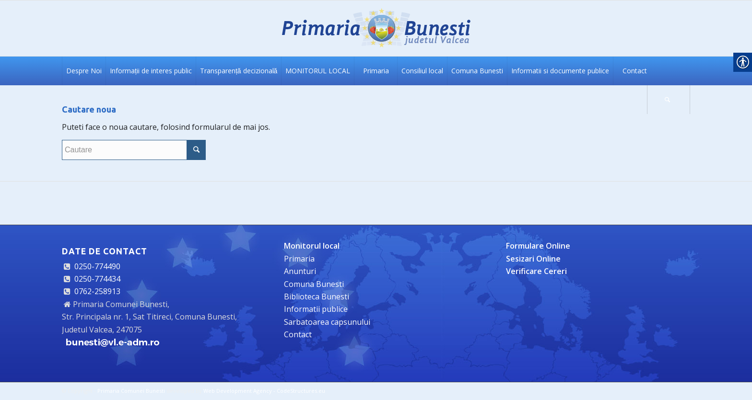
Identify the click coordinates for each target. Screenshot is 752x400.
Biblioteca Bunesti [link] (316, 296)
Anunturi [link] (300, 271)
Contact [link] (298, 334)
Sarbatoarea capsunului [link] (327, 322)
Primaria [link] (299, 258)
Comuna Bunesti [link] (314, 284)
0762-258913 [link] (97, 291)
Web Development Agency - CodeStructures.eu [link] (264, 390)
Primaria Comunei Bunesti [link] (131, 390)
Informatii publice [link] (316, 309)
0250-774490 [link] (97, 266)
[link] (376, 28)
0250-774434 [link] (97, 279)
